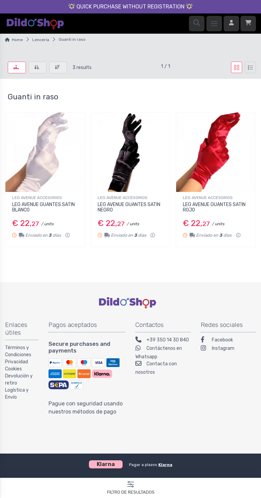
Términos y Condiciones (18, 351)
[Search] (197, 23)
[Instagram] (228, 349)
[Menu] (214, 23)
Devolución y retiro (19, 379)
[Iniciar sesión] (231, 23)
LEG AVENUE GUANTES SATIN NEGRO (129, 207)
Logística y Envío (17, 393)
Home (17, 39)
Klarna (165, 464)
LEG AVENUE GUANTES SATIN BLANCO (43, 207)
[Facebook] (228, 340)
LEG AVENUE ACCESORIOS (37, 197)
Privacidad (16, 362)
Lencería (40, 39)
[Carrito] (248, 23)
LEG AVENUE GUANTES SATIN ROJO (214, 207)
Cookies (13, 369)
